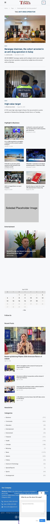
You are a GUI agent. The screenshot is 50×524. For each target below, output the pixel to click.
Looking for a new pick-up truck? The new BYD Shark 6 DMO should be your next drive (35, 129)
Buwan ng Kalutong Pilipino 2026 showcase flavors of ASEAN (23, 358)
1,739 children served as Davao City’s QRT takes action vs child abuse (30, 398)
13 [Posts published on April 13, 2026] (7, 301)
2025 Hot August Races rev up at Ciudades (13, 187)
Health (26, 441)
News (26, 452)
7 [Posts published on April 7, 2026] (13, 298)
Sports (26, 472)
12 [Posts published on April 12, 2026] (42, 298)
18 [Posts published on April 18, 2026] (36, 301)
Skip (37, 520)
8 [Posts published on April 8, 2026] (19, 298)
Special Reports (26, 468)
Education (26, 425)
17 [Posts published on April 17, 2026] (31, 301)
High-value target (13, 104)
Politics (26, 460)
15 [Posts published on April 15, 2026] (19, 301)
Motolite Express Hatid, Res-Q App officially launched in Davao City (35, 187)
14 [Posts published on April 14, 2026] (13, 301)
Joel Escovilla (9, 55)
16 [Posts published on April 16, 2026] (25, 301)
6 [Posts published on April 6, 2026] (7, 298)
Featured (26, 437)
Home (6, 8)
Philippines (11, 493)
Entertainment (26, 429)
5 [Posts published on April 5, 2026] (42, 295)
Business (26, 418)
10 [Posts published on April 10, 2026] (31, 298)
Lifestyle (26, 445)
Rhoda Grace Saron (10, 107)
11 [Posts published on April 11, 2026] (36, 298)
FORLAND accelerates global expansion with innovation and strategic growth (12, 165)
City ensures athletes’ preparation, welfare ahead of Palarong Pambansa (30, 377)
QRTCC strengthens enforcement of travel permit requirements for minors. (29, 366)
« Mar (24, 310)
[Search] (44, 2)
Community (26, 421)
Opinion (26, 456)
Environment (26, 433)
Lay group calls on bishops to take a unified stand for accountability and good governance (30, 387)
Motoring (26, 449)
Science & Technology (26, 464)
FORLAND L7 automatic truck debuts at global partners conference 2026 (35, 164)
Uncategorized (26, 476)
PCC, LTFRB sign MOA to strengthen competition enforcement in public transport (14, 143)
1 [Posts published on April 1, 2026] (19, 295)
